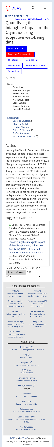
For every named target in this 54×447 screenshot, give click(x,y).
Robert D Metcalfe (22, 130)
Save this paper (21, 19)
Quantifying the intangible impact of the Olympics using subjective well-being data (27, 245)
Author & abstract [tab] (16, 48)
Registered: (13, 117)
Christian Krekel (20, 124)
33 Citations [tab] (32, 60)
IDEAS (12, 438)
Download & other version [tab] (20, 54)
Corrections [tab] (13, 71)
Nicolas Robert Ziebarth (24, 136)
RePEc (23, 438)
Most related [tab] (14, 66)
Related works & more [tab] (35, 66)
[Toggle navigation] (33, 8)
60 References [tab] (14, 60)
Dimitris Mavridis (21, 127)
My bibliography (35, 19)
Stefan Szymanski (21, 133)
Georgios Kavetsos (21, 121)
